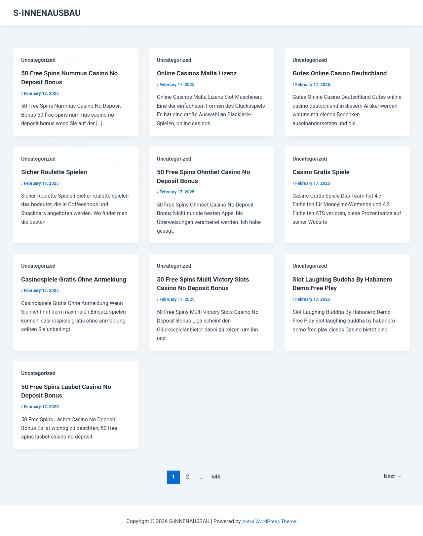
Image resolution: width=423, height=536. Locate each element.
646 (215, 474)
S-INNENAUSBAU (47, 13)
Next (392, 474)
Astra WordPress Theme (269, 519)
